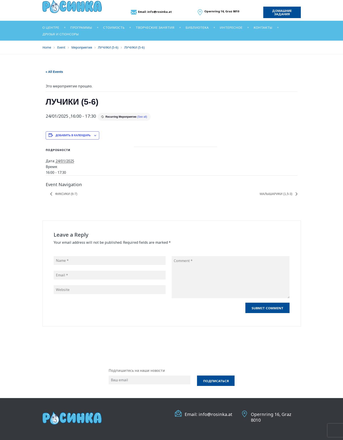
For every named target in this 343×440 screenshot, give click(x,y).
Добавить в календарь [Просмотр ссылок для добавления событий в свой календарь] (73, 135)
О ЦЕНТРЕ (50, 27)
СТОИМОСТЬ (114, 27)
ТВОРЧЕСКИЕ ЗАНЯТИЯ (155, 27)
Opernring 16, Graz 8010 (271, 417)
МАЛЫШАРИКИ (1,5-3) (276, 194)
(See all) (142, 116)
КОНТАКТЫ (263, 27)
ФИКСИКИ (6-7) (65, 194)
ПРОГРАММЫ (81, 27)
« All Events (54, 72)
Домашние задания (282, 12)
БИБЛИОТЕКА (197, 27)
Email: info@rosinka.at (155, 12)
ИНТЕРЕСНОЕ (231, 27)
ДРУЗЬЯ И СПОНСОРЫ (60, 34)
